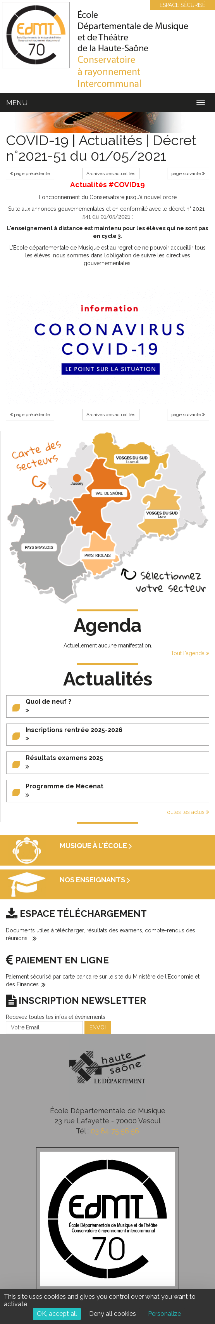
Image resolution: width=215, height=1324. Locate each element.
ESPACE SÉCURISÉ (178, 5)
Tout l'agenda (190, 653)
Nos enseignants (95, 880)
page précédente (30, 173)
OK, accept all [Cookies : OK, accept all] (57, 1313)
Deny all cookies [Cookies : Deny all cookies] (112, 1313)
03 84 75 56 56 (115, 1131)
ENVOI (97, 1027)
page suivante (188, 173)
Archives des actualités (110, 173)
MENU (17, 103)
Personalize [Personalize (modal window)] (164, 1313)
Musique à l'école (96, 846)
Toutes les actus (186, 812)
